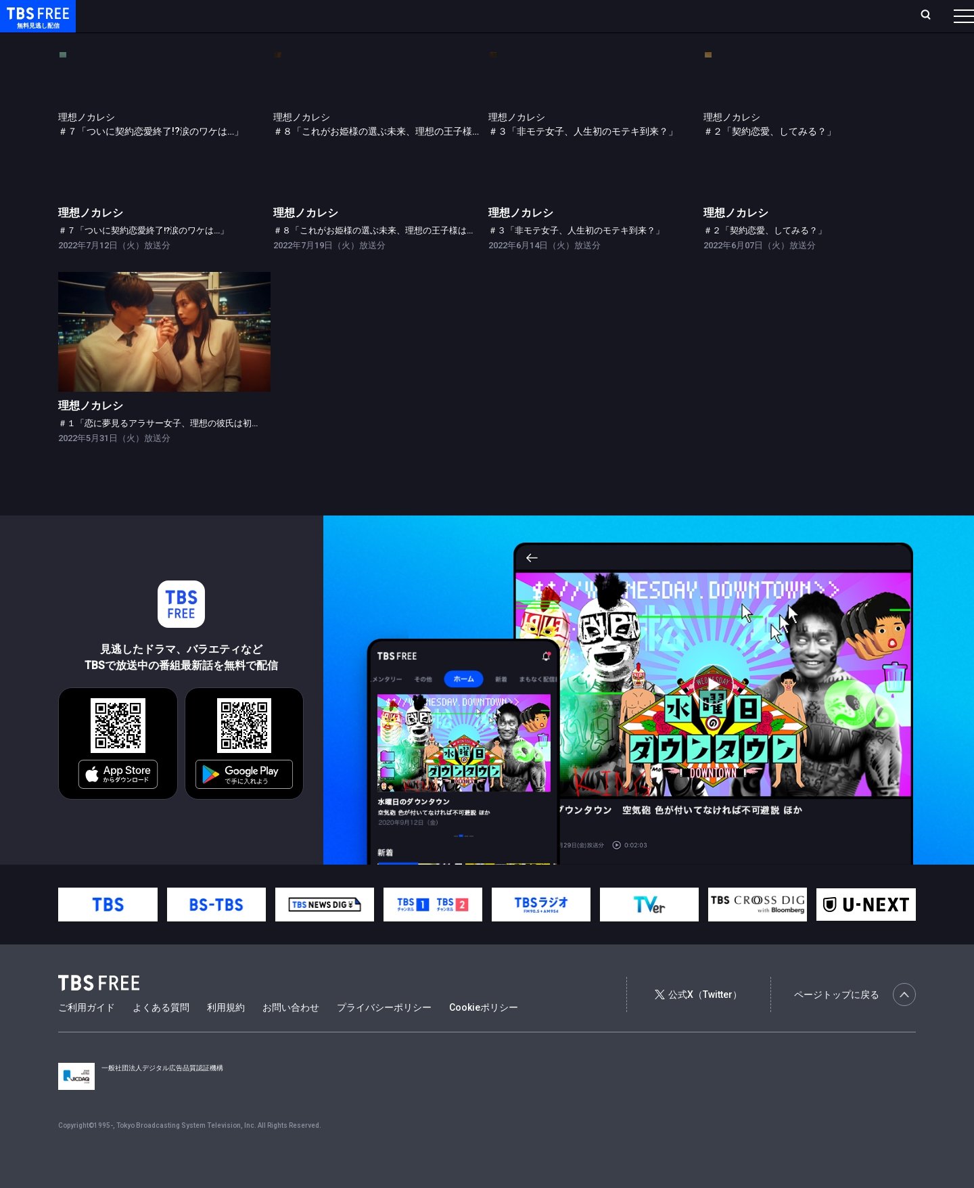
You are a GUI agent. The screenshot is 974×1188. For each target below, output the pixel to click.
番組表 (931, 15)
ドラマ (272, 42)
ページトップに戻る (855, 1021)
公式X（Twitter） (698, 1021)
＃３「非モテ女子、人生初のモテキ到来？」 (576, 257)
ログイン (710, 15)
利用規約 (226, 1034)
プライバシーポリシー (384, 1034)
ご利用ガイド (86, 1034)
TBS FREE (35, 24)
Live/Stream (319, 15)
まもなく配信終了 (207, 42)
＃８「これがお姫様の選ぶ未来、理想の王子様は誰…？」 (386, 257)
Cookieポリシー (483, 1034)
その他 (536, 42)
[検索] (836, 16)
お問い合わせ (290, 1034)
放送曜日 (199, 15)
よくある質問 (161, 1034)
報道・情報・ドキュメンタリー (447, 42)
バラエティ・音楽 (337, 42)
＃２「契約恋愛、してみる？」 (765, 257)
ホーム (153, 15)
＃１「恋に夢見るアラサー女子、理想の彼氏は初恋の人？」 (177, 450)
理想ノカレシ (90, 239)
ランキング (255, 15)
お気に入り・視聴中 (402, 15)
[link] (164, 152)
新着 (147, 42)
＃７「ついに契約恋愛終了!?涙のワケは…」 (143, 257)
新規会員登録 (777, 15)
